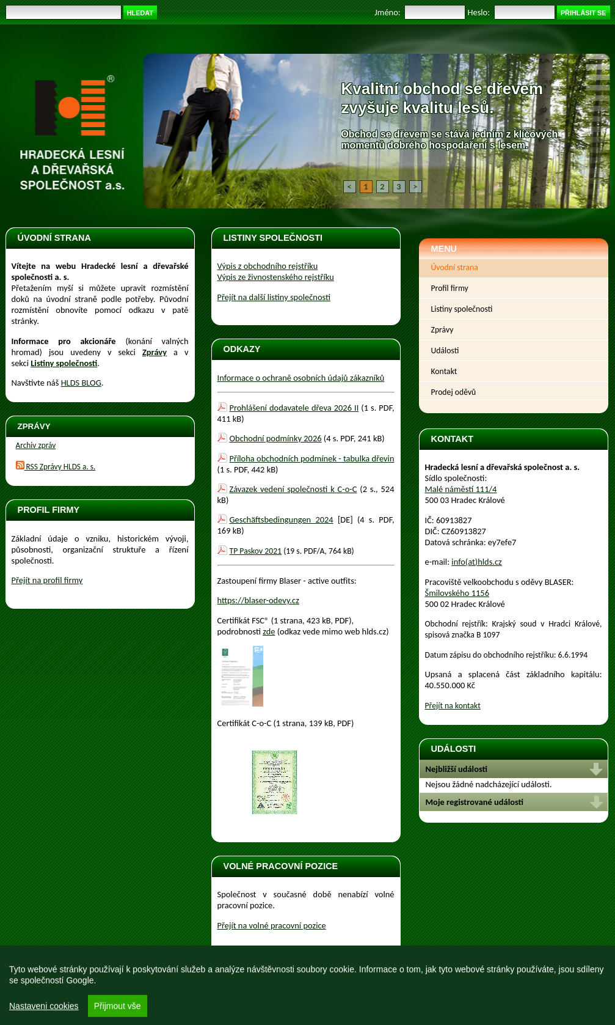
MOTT (549, 983)
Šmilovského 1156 (457, 592)
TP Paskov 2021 (256, 551)
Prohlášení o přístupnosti (166, 992)
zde (269, 631)
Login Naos (582, 983)
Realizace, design (513, 983)
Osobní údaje (99, 992)
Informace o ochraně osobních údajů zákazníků (301, 377)
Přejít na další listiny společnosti (274, 297)
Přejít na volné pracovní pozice (271, 925)
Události (445, 350)
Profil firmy (449, 288)
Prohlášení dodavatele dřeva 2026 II (294, 407)
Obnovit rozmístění (43, 992)
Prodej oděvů (453, 392)
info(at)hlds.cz (476, 561)
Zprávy (154, 352)
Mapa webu (230, 992)
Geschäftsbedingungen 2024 (281, 519)
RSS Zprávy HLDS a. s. (56, 466)
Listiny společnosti (462, 309)
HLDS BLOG (81, 382)
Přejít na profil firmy (47, 580)
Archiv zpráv (36, 445)
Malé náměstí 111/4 (461, 488)
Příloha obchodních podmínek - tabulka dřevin (312, 458)
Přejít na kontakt (453, 705)
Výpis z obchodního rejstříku (267, 265)
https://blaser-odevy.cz (258, 600)
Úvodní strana (454, 267)
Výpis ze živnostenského (275, 276)
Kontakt (444, 371)
